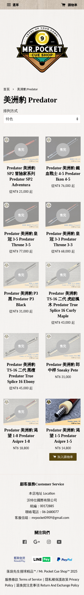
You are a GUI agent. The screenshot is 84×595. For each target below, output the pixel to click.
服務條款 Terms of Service (23, 579)
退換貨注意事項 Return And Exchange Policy (47, 585)
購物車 (69, 5)
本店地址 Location (42, 493)
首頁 (6, 89)
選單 (13, 5)
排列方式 (10, 111)
